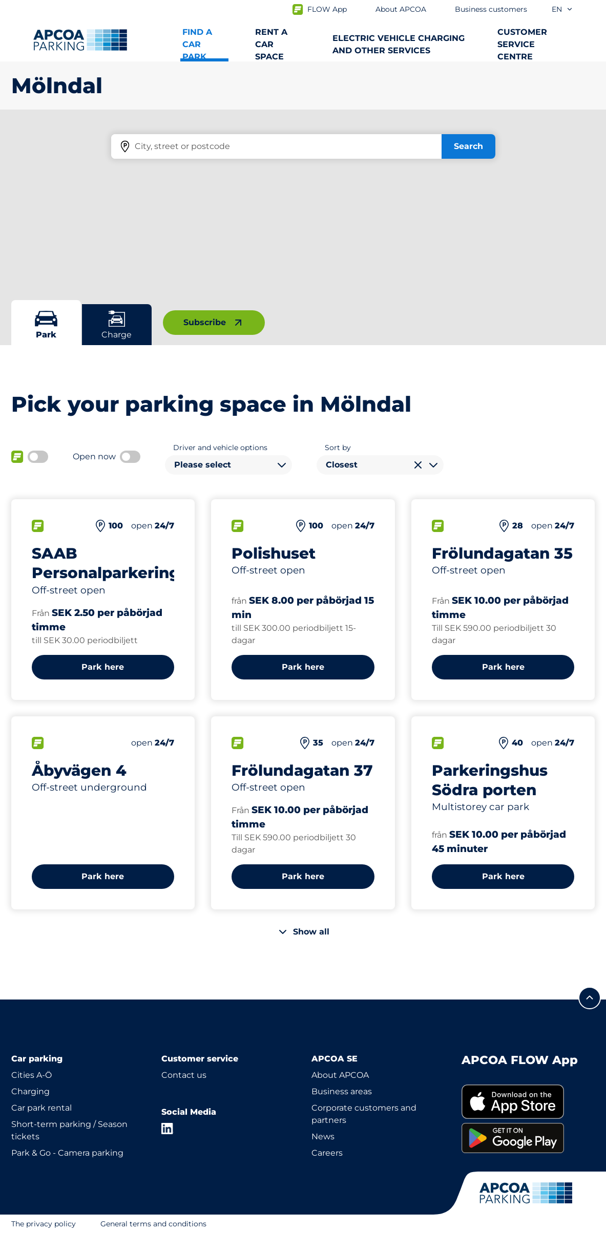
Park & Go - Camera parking (67, 1153)
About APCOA (340, 1075)
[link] (528, 1102)
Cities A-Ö (31, 1075)
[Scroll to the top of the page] (589, 998)
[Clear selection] (418, 465)
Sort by (338, 447)
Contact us (183, 1075)
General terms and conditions (153, 1223)
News (323, 1136)
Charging (30, 1091)
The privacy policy (43, 1223)
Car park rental (41, 1108)
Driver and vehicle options (220, 447)
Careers (327, 1153)
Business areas (341, 1091)
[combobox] (228, 465)
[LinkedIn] (167, 1128)
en (562, 9)
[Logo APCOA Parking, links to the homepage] (80, 39)
